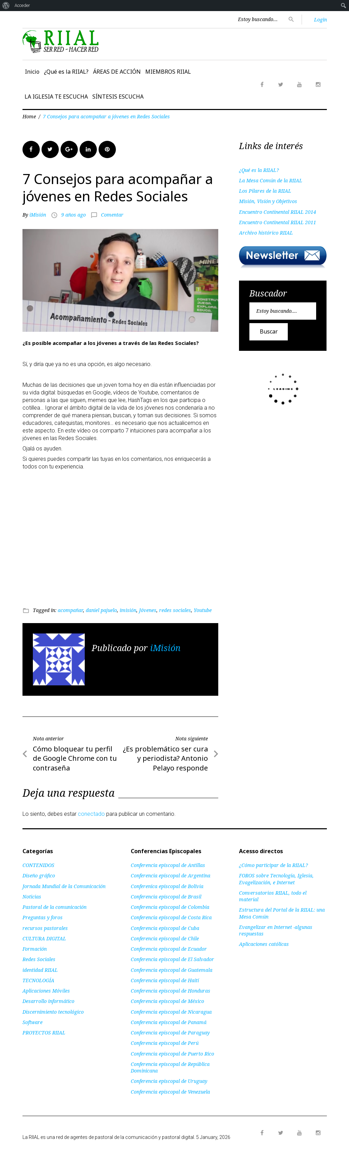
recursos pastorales (45, 928)
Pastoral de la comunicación (54, 907)
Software (32, 1022)
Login (320, 19)
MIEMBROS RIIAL (168, 71)
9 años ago (73, 214)
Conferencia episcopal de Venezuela (170, 1091)
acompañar (70, 610)
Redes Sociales (38, 959)
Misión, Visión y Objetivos (268, 201)
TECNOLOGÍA (38, 980)
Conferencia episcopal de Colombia (170, 907)
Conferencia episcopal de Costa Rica (171, 917)
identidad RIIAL (40, 970)
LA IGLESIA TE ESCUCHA (56, 96)
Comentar (112, 214)
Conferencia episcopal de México (167, 1001)
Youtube (203, 610)
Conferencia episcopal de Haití (165, 980)
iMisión (37, 214)
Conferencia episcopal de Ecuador (169, 949)
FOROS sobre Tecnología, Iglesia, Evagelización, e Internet (276, 878)
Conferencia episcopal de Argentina (170, 875)
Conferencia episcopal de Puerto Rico (172, 1053)
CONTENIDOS (38, 865)
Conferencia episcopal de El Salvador (172, 959)
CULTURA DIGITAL (44, 938)
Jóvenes (147, 610)
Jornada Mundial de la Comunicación (63, 886)
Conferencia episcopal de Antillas (168, 865)
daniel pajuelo (101, 610)
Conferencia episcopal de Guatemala (171, 970)
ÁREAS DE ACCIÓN (117, 71)
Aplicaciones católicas (264, 944)
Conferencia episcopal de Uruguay (169, 1081)
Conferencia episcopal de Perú (165, 1043)
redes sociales (175, 610)
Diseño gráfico (38, 875)
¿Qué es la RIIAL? (66, 71)
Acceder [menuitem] (22, 5)
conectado (91, 814)
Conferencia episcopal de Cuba (165, 928)
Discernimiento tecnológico (53, 1011)
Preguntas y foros (42, 917)
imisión (128, 610)
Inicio (32, 71)
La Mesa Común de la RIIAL (270, 180)
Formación (34, 949)
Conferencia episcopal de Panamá (168, 1022)
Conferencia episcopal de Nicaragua (171, 1011)
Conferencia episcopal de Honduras (170, 990)
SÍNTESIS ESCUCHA (118, 96)
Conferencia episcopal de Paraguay (170, 1032)
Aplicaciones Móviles (46, 990)
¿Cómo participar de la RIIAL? (273, 865)
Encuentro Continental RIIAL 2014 (277, 212)
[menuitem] (6, 5)
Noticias (31, 896)
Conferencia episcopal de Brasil (166, 896)
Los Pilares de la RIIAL (265, 191)
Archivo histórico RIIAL (266, 232)
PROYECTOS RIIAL (43, 1032)
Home (29, 116)
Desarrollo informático (48, 1001)
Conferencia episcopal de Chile (165, 938)
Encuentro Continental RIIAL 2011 (277, 222)
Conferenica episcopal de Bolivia (167, 886)
